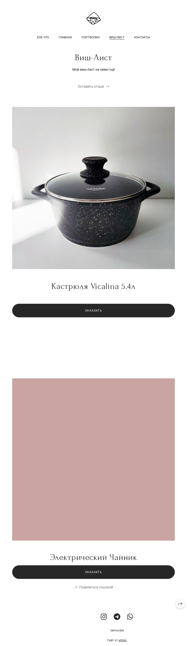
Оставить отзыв (91, 86)
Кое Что (43, 37)
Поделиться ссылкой (96, 594)
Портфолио (91, 37)
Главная (65, 37)
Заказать (93, 317)
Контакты (142, 37)
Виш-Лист (116, 37)
